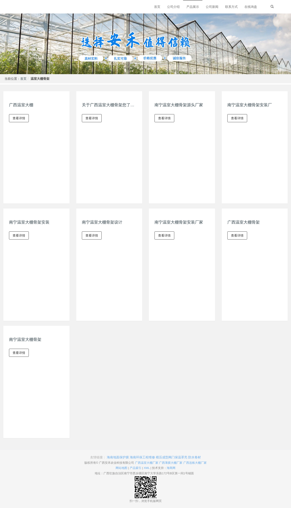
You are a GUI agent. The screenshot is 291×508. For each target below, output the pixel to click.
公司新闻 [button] (212, 7)
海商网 (171, 468)
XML (147, 468)
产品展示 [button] (192, 7)
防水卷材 (194, 457)
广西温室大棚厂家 (146, 462)
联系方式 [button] (231, 7)
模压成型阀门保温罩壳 (171, 457)
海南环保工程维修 (142, 457)
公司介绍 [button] (173, 7)
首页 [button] (157, 7)
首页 (23, 78)
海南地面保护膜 (118, 457)
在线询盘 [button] (250, 7)
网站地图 (121, 468)
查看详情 (19, 118)
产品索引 (135, 468)
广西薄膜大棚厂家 (170, 462)
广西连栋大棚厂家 (195, 462)
